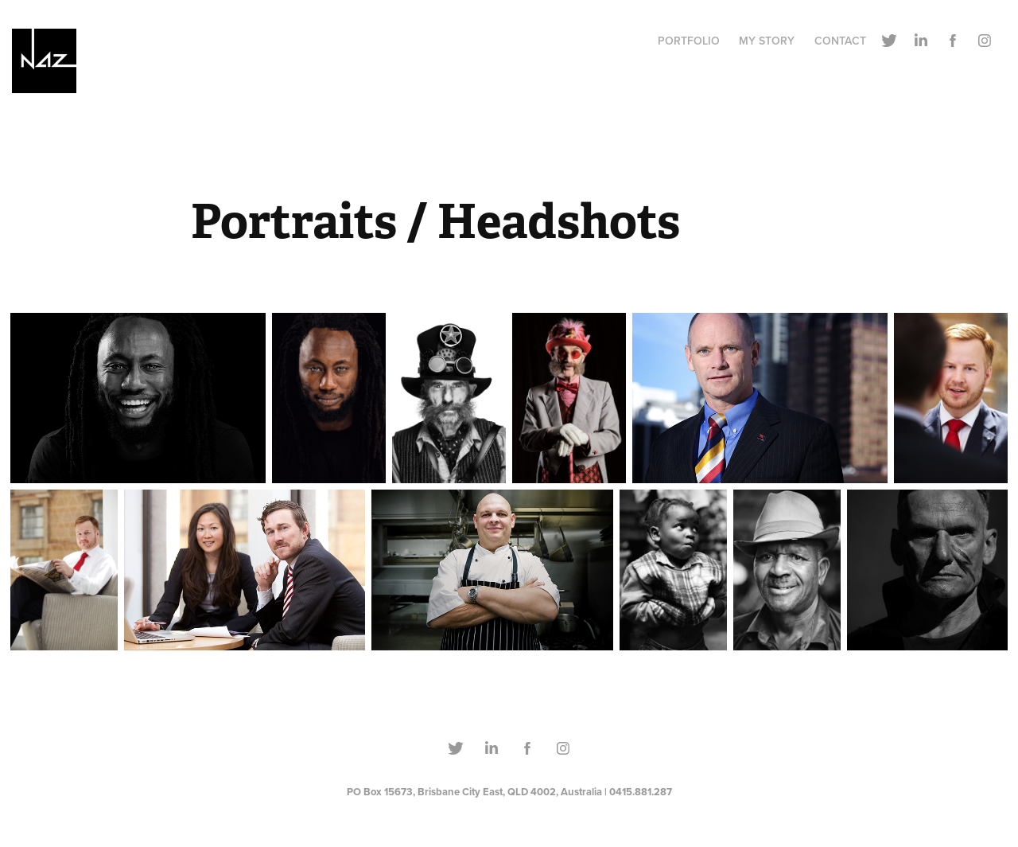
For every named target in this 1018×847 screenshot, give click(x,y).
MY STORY (767, 41)
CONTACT (840, 41)
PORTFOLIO (689, 41)
